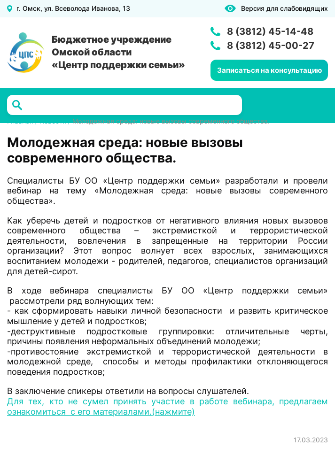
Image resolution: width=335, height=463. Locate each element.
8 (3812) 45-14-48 (270, 31)
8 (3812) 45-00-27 (270, 45)
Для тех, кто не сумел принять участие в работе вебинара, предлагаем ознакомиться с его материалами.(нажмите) (167, 406)
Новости (52, 121)
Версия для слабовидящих (284, 8)
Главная (20, 121)
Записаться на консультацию (269, 70)
